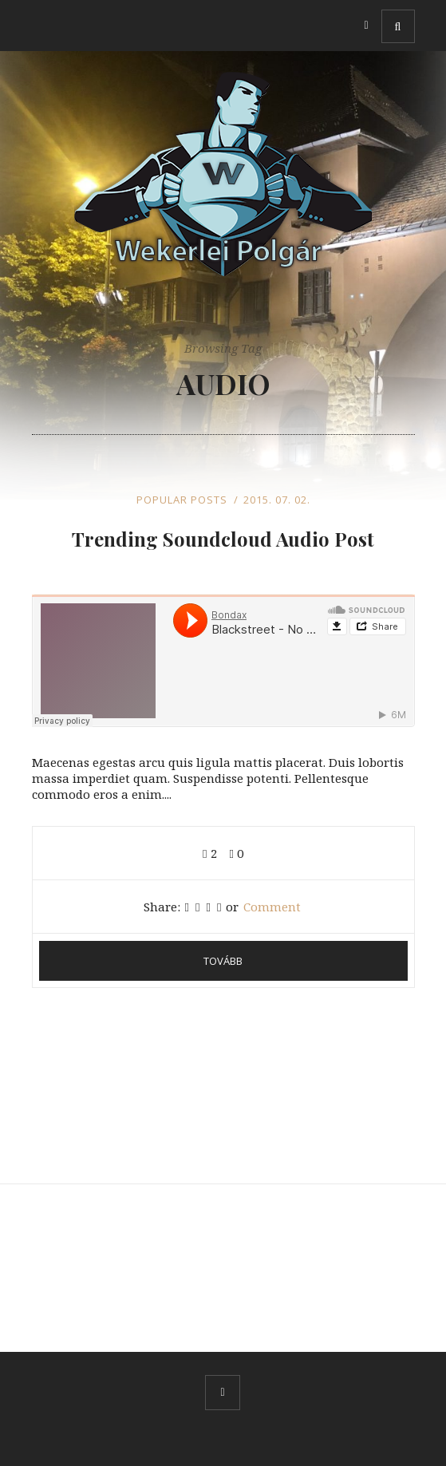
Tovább (223, 961)
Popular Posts (181, 499)
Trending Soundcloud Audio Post (223, 538)
